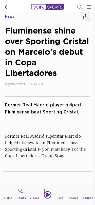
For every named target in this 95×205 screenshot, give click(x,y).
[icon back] (6, 7)
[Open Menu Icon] (89, 7)
